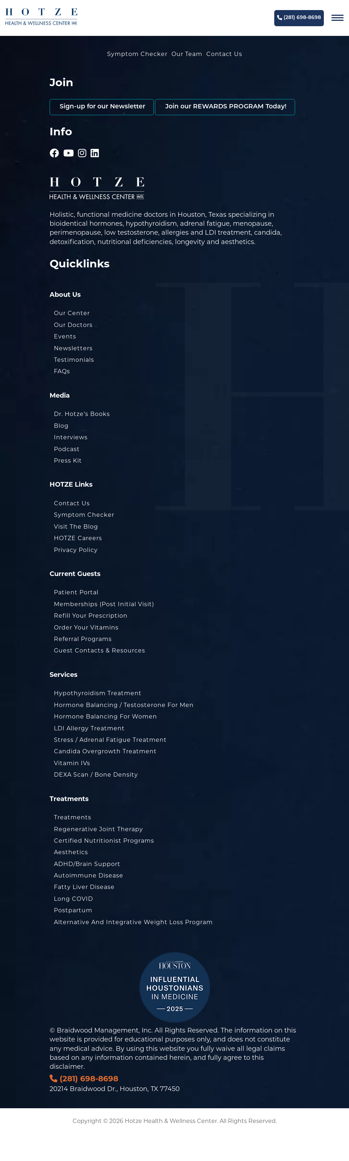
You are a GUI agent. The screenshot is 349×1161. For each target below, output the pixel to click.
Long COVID (73, 925)
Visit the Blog (76, 553)
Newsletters (73, 374)
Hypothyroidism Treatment (98, 720)
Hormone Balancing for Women (105, 743)
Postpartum (73, 937)
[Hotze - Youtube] (68, 170)
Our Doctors (73, 351)
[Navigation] (337, 18)
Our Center (72, 340)
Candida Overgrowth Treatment (105, 778)
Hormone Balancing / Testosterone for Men (124, 731)
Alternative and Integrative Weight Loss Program (133, 948)
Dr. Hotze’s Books (82, 440)
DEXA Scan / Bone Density (96, 801)
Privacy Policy (76, 576)
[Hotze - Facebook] (54, 170)
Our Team (186, 54)
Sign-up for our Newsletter (104, 107)
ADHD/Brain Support (87, 890)
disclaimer (66, 1093)
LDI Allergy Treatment (89, 755)
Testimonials (74, 386)
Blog (61, 452)
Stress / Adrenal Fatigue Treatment (110, 766)
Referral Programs (83, 666)
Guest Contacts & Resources (99, 677)
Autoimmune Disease (88, 902)
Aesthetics (71, 879)
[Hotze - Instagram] (82, 170)
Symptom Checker (137, 54)
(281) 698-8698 (299, 17)
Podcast (67, 475)
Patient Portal (76, 619)
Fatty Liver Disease (84, 913)
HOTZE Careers (78, 565)
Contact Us (224, 54)
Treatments (72, 844)
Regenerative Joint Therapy (98, 855)
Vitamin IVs (72, 789)
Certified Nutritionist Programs (104, 867)
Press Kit (68, 487)
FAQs (62, 398)
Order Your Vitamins (86, 654)
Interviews (71, 464)
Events (65, 363)
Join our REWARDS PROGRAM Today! (121, 133)
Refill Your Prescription (91, 642)
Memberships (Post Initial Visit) (104, 631)
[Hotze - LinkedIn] (95, 170)
